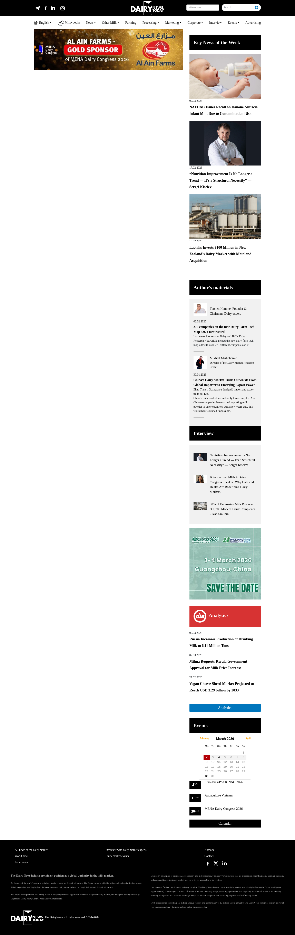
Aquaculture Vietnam (219, 795)
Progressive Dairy (216, 336)
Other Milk (109, 22)
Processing (149, 22)
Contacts (210, 856)
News (89, 22)
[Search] (237, 7)
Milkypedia (69, 23)
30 (206, 776)
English (41, 23)
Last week (200, 336)
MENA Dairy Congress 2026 (224, 808)
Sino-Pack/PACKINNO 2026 (224, 782)
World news (22, 856)
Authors (209, 849)
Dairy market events (117, 856)
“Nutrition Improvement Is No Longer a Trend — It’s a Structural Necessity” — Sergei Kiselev (221, 180)
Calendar (225, 823)
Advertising (253, 22)
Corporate (193, 22)
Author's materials (213, 287)
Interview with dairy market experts (126, 849)
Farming (130, 22)
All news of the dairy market (31, 849)
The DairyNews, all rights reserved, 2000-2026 (55, 917)
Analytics (225, 708)
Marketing (172, 22)
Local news (21, 862)
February (204, 738)
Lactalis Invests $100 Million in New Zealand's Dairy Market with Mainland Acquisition (220, 254)
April (247, 738)
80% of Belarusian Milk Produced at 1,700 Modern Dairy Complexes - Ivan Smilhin (232, 509)
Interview (215, 22)
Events (232, 22)
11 (219, 762)
